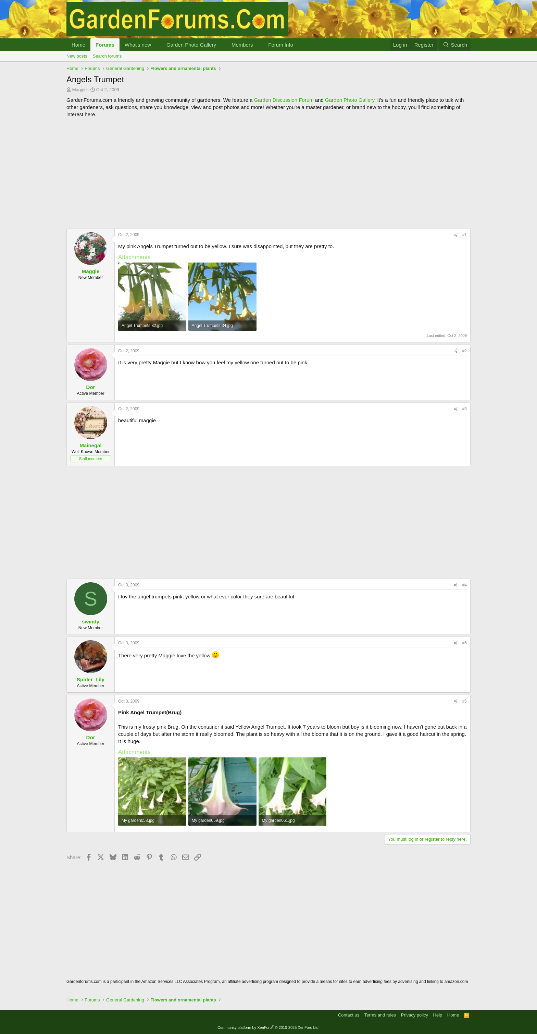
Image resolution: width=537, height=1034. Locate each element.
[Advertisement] (268, 173)
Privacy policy (414, 1015)
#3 (464, 408)
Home (78, 45)
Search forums (107, 56)
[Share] (455, 235)
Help (437, 1015)
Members (242, 45)
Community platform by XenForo (268, 1027)
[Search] (455, 44)
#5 (464, 643)
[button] (156, 44)
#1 (464, 234)
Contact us (348, 1015)
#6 (464, 701)
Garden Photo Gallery (191, 45)
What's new (138, 45)
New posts (76, 56)
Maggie (79, 89)
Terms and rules (380, 1015)
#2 (464, 351)
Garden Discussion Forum (283, 100)
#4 (464, 585)
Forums (105, 45)
